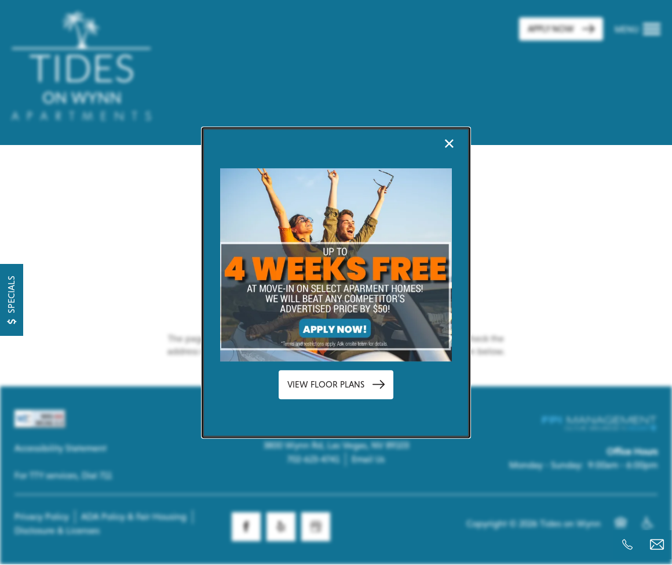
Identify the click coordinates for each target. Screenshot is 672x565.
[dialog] (336, 282)
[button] (336, 385)
